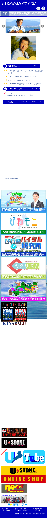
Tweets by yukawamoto (11, 178)
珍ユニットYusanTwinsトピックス (19, 80)
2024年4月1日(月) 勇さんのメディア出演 (20, 95)
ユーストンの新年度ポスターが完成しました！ (23, 76)
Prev (3, 26)
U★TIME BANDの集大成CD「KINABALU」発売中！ (24, 84)
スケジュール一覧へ (37, 88)
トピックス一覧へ (37, 65)
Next (42, 26)
